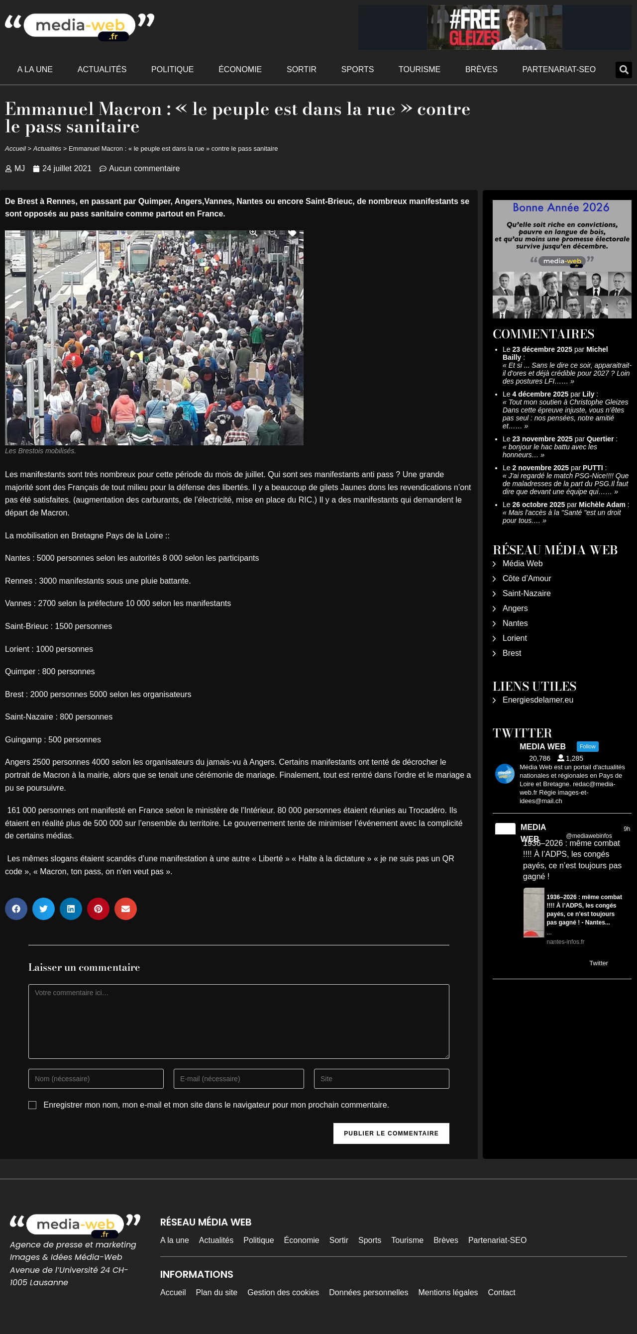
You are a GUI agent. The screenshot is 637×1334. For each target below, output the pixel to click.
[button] (624, 70)
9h (627, 828)
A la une (35, 69)
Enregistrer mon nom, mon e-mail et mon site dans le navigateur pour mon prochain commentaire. (216, 1105)
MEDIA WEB (533, 833)
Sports (357, 69)
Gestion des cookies (283, 1292)
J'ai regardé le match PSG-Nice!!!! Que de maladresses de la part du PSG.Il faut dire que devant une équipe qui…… (566, 484)
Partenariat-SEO (559, 69)
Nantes (515, 623)
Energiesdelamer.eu (538, 700)
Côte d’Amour (527, 578)
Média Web (523, 563)
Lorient (515, 638)
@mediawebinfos (589, 835)
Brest (512, 653)
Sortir (302, 69)
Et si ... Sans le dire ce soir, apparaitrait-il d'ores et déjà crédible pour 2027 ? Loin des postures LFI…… (567, 373)
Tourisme (419, 69)
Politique (172, 69)
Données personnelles (368, 1292)
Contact (502, 1292)
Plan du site (217, 1292)
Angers (515, 608)
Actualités (102, 69)
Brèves (481, 69)
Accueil (15, 148)
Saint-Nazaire (527, 593)
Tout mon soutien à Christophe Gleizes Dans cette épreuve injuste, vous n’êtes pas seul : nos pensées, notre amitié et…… (565, 414)
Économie (240, 69)
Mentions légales (448, 1292)
